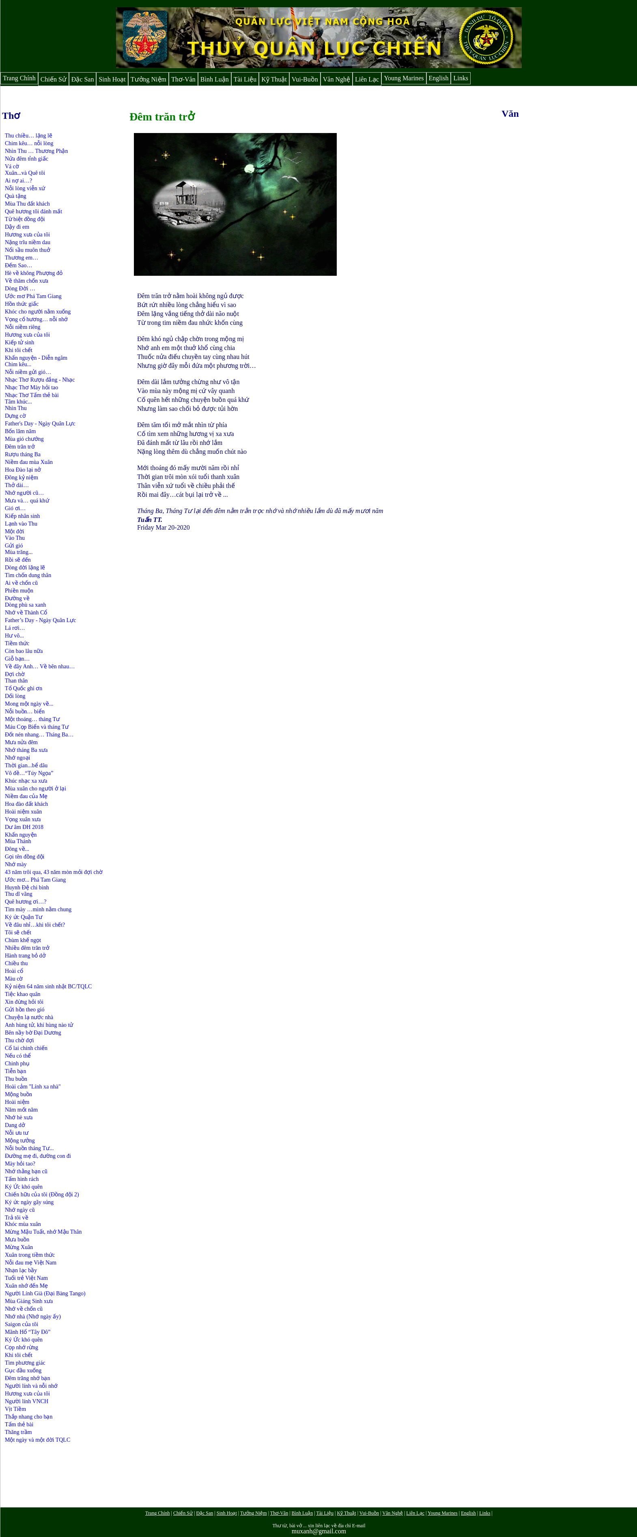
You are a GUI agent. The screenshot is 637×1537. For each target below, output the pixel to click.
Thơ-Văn (183, 79)
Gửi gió (14, 546)
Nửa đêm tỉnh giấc (26, 159)
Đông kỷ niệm (21, 477)
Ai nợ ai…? (18, 181)
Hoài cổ (14, 971)
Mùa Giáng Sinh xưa (29, 1301)
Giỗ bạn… (17, 659)
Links (460, 78)
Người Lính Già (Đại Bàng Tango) (45, 1293)
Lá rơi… (15, 628)
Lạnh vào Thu (21, 524)
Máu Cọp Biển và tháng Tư (37, 727)
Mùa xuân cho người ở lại (35, 789)
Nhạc (68, 380)
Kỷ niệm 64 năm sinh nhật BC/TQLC (48, 986)
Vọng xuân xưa (23, 819)
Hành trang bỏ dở (25, 956)
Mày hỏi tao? (20, 1164)
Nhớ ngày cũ (20, 1210)
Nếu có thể (18, 1056)
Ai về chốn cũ (21, 583)
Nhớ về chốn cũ (24, 1309)
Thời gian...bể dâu (26, 765)
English (439, 78)
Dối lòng (15, 696)
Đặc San (82, 79)
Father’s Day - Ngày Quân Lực (40, 620)
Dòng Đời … (20, 289)
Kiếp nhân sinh (22, 516)
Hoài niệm (17, 1102)
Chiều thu (16, 963)
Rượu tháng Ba (23, 454)
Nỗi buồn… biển (25, 711)
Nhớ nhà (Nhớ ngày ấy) (33, 1317)
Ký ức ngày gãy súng (29, 1202)
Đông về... (17, 849)
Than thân (16, 681)
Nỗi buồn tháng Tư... (29, 1148)
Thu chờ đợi (19, 1040)
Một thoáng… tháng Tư (32, 719)
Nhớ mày (16, 864)
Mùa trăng (16, 552)
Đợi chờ (15, 674)
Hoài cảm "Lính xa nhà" (33, 1087)
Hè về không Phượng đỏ (33, 273)
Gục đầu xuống (23, 1370)
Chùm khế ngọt (23, 940)
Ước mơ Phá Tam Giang (33, 296)
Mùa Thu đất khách (27, 204)
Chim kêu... (18, 364)
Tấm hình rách (22, 1179)
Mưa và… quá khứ (27, 501)
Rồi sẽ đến (18, 560)
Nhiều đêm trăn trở (27, 948)
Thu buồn (16, 1079)
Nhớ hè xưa (19, 1117)
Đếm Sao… (18, 265)
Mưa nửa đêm (21, 742)
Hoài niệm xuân (23, 812)
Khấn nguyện (21, 358)
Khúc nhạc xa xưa (26, 781)
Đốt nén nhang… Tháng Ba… (39, 735)
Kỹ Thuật (273, 79)
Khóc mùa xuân (23, 1224)
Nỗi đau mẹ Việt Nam (30, 1263)
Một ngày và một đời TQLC (37, 1440)
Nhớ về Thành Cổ (26, 613)
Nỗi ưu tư (16, 1133)
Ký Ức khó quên (24, 1187)
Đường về (17, 598)
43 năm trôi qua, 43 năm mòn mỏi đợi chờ (54, 872)
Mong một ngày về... (29, 704)
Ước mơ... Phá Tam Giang (35, 880)
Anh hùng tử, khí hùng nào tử (39, 1025)
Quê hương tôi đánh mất (33, 211)
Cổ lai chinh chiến (26, 1048)
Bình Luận (214, 79)
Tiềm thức (17, 643)
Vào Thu (15, 538)
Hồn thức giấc (22, 304)
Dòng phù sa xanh (25, 605)
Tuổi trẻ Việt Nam (26, 1278)
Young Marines (404, 78)
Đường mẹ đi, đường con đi (38, 1156)
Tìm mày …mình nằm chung (38, 909)
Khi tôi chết (18, 350)
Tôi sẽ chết (18, 932)
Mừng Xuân (19, 1247)
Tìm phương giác (25, 1363)
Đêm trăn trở (20, 447)
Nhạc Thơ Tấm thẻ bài (32, 395)
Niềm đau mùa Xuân (29, 462)
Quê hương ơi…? (25, 902)
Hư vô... (14, 636)
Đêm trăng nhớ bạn (27, 1378)
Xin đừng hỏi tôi (24, 1002)
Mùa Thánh (18, 841)
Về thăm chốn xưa (26, 281)
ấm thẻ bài (21, 1424)
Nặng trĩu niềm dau (27, 242)
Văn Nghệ (336, 79)
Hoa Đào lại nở (23, 470)
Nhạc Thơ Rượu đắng (32, 380)
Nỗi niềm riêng (23, 327)
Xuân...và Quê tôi (25, 173)
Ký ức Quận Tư (23, 917)
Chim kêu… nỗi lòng (29, 143)
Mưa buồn (17, 1239)
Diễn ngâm (54, 358)
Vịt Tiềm (15, 1409)
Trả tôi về (16, 1218)
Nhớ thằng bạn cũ (26, 1171)
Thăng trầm (18, 1432)
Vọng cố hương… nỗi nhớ (36, 319)
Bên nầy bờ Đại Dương (33, 1033)
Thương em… (21, 258)
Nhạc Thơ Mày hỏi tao (31, 387)
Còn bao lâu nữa (24, 651)
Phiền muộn (19, 591)
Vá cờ (12, 166)
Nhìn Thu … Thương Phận (36, 151)
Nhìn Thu (16, 408)
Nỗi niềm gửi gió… (28, 372)
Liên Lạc (367, 79)
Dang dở (15, 1125)
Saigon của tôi (21, 1324)
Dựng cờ (15, 416)
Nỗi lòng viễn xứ (25, 188)
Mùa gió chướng (24, 439)
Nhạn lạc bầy (21, 1270)
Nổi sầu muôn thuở (27, 250)
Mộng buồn (18, 1094)
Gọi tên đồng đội (25, 857)
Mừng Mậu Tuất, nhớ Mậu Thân (43, 1232)
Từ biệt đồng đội (25, 219)
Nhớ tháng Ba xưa (26, 750)
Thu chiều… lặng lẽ (28, 136)
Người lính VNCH (26, 1401)
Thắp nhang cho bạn (28, 1417)
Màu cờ (14, 979)
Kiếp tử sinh (19, 342)
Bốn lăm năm (20, 431)
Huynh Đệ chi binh (27, 887)
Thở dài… (17, 485)
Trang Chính (19, 78)
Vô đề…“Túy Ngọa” (29, 773)
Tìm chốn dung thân (28, 575)
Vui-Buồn (305, 79)
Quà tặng (15, 196)
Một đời (14, 531)
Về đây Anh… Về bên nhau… (40, 666)
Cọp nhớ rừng (21, 1347)
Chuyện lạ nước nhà (29, 1017)
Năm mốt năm (21, 1110)
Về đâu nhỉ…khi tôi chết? (35, 925)
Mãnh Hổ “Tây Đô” (28, 1332)
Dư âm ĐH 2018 (24, 827)
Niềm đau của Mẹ (26, 796)
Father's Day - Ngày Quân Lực (40, 424)
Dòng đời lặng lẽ (25, 568)
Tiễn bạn (15, 1071)
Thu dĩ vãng (18, 894)
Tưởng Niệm (148, 79)
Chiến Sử (54, 79)
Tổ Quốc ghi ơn (23, 688)
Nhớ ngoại (17, 758)
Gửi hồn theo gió (25, 1010)
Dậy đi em (17, 227)
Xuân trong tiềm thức (30, 1255)
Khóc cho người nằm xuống (38, 312)
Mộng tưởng (20, 1141)
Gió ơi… (15, 508)
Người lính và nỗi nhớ (31, 1386)
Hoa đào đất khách (26, 804)
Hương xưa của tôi (27, 235)
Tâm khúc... (18, 402)
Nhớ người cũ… (24, 493)
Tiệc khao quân (23, 994)
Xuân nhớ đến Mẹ (26, 1286)
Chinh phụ (17, 1063)
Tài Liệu (245, 79)
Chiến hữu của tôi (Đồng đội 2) (42, 1194)
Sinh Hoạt (112, 79)
